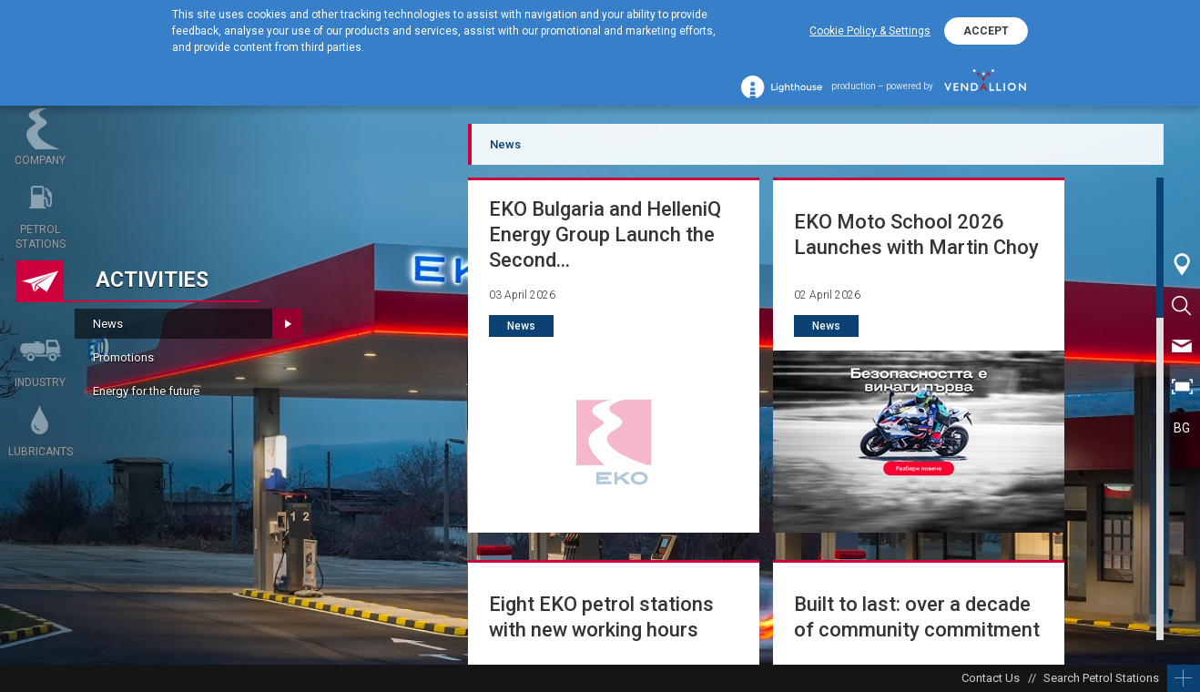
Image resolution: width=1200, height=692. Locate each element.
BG (1182, 428)
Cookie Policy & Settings (870, 31)
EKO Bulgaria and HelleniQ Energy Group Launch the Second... (605, 234)
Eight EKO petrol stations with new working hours (601, 617)
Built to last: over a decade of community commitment (917, 617)
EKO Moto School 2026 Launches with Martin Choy (916, 234)
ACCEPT (986, 31)
